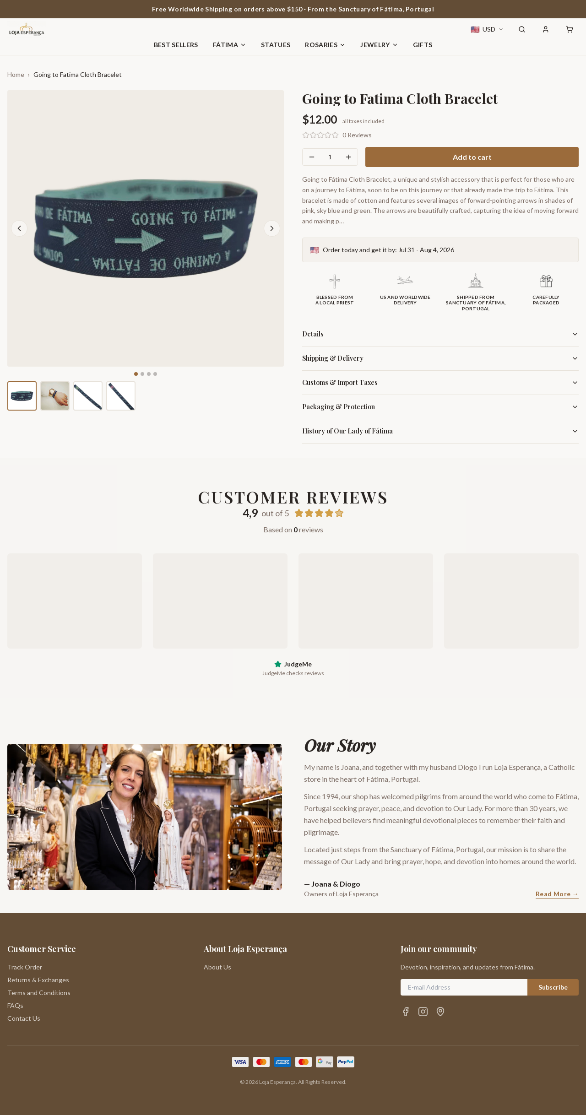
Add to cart (472, 156)
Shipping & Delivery (440, 358)
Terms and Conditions (39, 992)
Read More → (557, 894)
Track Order (24, 967)
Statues (275, 45)
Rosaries (325, 45)
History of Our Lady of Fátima (440, 431)
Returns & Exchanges (38, 980)
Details (440, 334)
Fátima (229, 45)
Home (15, 74)
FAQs (15, 1005)
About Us (217, 967)
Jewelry (379, 45)
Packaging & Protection (440, 406)
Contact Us (23, 1018)
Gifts (423, 45)
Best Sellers (176, 45)
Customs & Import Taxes (440, 382)
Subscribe (553, 987)
